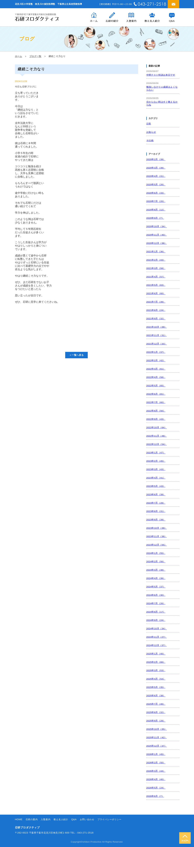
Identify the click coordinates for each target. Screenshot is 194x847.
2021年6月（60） (155, 293)
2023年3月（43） (155, 469)
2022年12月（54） (156, 444)
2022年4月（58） (155, 377)
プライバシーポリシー (109, 819)
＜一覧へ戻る (76, 355)
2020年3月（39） (155, 168)
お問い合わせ (87, 819)
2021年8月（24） (155, 310)
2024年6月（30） (155, 595)
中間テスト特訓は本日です (160, 75)
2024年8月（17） (155, 612)
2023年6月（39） (155, 494)
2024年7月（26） (155, 603)
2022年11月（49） (156, 436)
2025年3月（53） (155, 670)
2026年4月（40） (155, 779)
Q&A (74, 819)
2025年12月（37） (156, 746)
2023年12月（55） (156, 545)
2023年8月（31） (155, 511)
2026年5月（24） (155, 788)
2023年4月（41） (155, 478)
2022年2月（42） (155, 360)
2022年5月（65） (155, 385)
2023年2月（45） (155, 461)
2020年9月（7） (155, 218)
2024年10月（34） (156, 628)
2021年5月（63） (155, 285)
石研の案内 (32, 819)
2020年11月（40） (156, 235)
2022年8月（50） (155, 411)
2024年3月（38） (155, 570)
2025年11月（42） (156, 737)
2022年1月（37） (155, 352)
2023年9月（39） (155, 519)
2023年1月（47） (155, 452)
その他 (150, 140)
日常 (148, 124)
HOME (19, 819)
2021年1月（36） (155, 251)
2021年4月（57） (155, 276)
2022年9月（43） (155, 419)
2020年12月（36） (156, 243)
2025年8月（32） (155, 712)
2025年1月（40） (155, 653)
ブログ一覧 (35, 56)
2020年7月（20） (155, 201)
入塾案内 (45, 819)
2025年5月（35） (155, 687)
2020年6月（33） (155, 193)
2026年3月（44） (155, 771)
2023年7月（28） (155, 503)
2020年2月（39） (155, 159)
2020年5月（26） (155, 184)
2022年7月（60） (155, 402)
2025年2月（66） (155, 662)
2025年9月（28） (155, 721)
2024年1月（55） (155, 553)
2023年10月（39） (156, 528)
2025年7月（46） (155, 704)
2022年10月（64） (156, 427)
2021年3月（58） (155, 268)
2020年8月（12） (155, 209)
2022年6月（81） (155, 394)
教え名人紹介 (61, 819)
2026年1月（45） (155, 754)
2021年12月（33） (156, 344)
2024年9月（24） (155, 620)
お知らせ (151, 132)
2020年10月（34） (156, 226)
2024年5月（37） (155, 586)
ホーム (18, 56)
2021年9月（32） (155, 318)
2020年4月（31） (155, 176)
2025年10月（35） (156, 729)
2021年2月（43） (155, 260)
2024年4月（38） (155, 578)
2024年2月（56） (155, 561)
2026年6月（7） (155, 796)
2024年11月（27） (156, 637)
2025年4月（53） (155, 679)
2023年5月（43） (155, 486)
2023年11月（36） (156, 536)
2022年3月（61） (155, 369)
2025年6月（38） (155, 695)
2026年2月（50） (155, 762)
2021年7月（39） (155, 302)
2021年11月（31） (156, 335)
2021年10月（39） (156, 327)
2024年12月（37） (156, 645)
